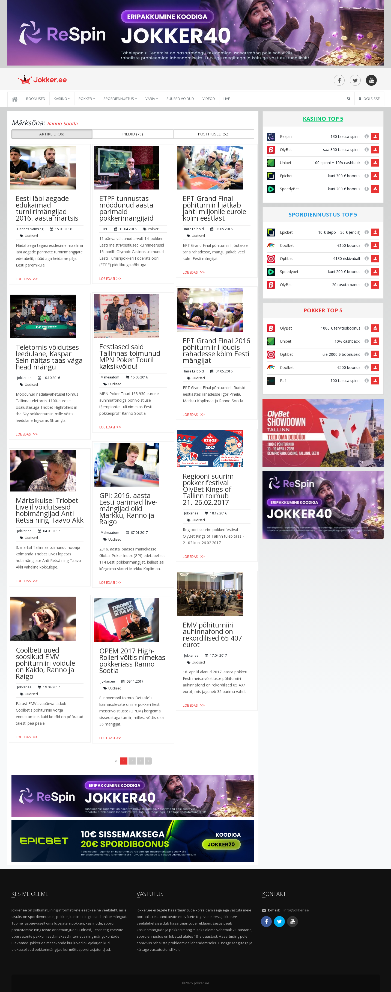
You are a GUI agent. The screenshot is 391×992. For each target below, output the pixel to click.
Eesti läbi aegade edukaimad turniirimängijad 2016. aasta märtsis (47, 208)
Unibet (279, 162)
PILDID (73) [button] (132, 134)
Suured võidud (180, 98)
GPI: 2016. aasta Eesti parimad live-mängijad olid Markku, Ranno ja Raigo (128, 508)
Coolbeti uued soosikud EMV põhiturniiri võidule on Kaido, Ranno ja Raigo (45, 663)
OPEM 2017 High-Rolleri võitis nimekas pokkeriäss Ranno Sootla (132, 660)
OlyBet (279, 149)
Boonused (35, 98)
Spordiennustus (120, 98)
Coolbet (280, 245)
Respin (279, 136)
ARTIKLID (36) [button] (51, 134)
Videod (208, 98)
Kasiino (62, 98)
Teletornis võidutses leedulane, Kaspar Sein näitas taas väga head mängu (49, 356)
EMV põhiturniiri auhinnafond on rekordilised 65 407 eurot (212, 634)
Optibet (280, 258)
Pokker (87, 98)
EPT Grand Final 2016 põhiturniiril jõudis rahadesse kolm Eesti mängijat (216, 350)
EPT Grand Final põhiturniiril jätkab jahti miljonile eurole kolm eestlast (214, 208)
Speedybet (283, 271)
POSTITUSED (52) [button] (213, 134)
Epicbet (280, 175)
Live (226, 98)
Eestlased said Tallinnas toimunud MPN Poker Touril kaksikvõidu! (129, 356)
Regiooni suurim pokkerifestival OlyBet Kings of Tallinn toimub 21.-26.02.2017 (208, 489)
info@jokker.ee (296, 910)
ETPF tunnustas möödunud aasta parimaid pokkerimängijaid (126, 208)
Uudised (31, 235)
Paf (276, 380)
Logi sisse (369, 98)
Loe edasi (23, 279)
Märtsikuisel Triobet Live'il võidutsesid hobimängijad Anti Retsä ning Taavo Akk (49, 510)
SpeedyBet (283, 188)
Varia (151, 98)
